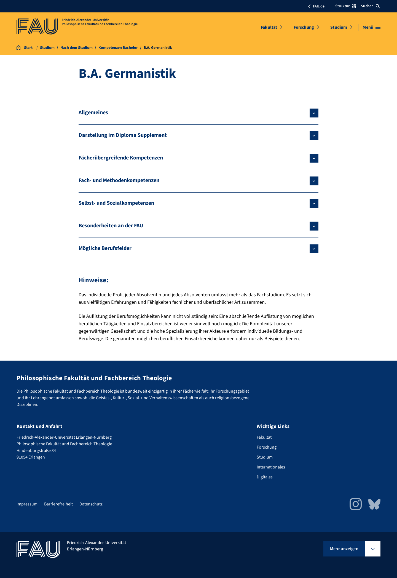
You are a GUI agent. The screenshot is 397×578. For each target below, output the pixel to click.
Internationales (271, 467)
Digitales (265, 477)
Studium (338, 27)
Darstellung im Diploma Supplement (123, 135)
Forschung (304, 27)
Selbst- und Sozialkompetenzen (116, 203)
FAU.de (316, 6)
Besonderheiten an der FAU (111, 226)
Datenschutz (91, 504)
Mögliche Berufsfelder (105, 248)
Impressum (27, 504)
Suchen (370, 6)
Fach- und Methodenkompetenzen (119, 180)
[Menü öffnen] (371, 27)
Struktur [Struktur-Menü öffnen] (345, 6)
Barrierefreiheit (58, 504)
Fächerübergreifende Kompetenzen (121, 158)
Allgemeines (93, 112)
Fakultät (269, 27)
